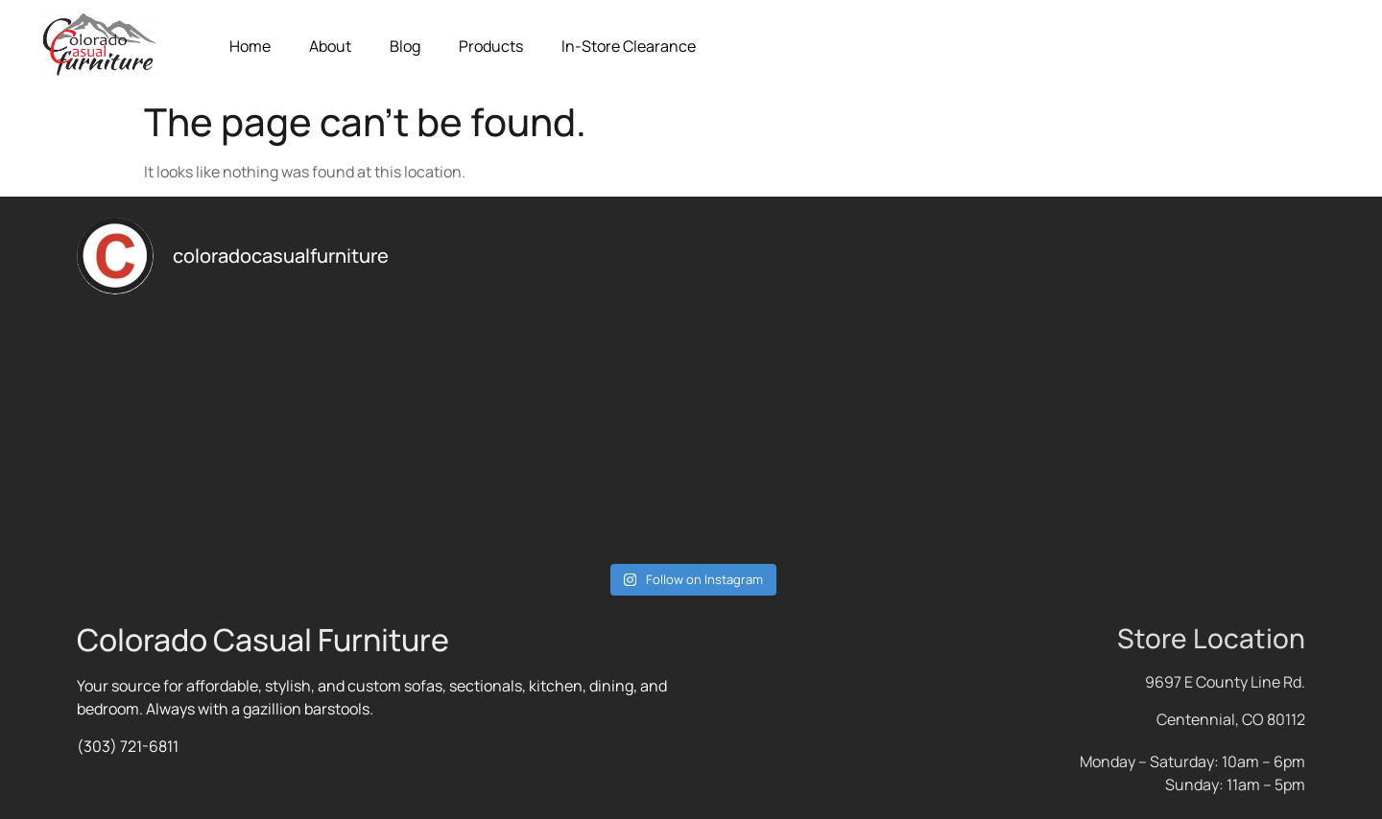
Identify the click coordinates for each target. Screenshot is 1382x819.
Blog (405, 46)
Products (491, 46)
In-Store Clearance (628, 46)
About (330, 46)
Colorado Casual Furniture (263, 640)
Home (250, 46)
